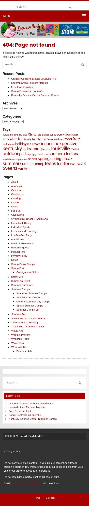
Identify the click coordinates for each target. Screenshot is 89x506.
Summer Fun (18, 314)
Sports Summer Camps (29, 305)
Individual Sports (20, 227)
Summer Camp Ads (22, 285)
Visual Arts (17, 330)
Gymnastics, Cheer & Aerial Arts (29, 218)
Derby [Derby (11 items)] (60, 134)
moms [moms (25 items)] (75, 149)
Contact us (17, 194)
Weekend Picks (20, 338)
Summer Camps (20, 289)
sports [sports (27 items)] (32, 159)
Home (37, 498)
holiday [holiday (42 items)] (20, 144)
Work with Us (18, 347)
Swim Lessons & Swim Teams (28, 318)
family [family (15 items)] (28, 139)
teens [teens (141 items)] (50, 163)
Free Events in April (22, 87)
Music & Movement (22, 243)
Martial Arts (17, 239)
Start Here (17, 276)
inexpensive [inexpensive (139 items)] (65, 143)
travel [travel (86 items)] (81, 163)
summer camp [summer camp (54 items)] (32, 164)
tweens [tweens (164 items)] (10, 168)
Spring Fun (17, 268)
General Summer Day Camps (33, 301)
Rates (14, 259)
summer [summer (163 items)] (11, 163)
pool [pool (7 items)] (46, 154)
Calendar (16, 190)
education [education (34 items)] (10, 139)
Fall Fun (16, 210)
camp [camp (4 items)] (25, 135)
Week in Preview (20, 334)
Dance (15, 202)
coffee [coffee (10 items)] (53, 134)
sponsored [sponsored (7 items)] (22, 159)
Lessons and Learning (23, 231)
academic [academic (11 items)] (8, 134)
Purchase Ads (24, 351)
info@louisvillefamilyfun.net (26, 483)
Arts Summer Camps (28, 297)
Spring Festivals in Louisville (27, 91)
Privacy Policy (19, 255)
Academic (17, 186)
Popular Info (18, 251)
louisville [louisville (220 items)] (60, 148)
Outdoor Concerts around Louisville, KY (33, 78)
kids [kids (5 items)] (24, 150)
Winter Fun (17, 343)
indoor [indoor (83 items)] (47, 143)
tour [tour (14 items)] (72, 164)
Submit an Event (20, 280)
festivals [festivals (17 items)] (59, 139)
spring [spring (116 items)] (44, 158)
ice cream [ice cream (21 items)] (33, 144)
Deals (14, 206)
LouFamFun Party (21, 235)
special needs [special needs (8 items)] (10, 159)
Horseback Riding (21, 223)
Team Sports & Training (24, 322)
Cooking (16, 198)
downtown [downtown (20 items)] (71, 134)
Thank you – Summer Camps (28, 326)
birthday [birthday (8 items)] (18, 135)
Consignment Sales (27, 272)
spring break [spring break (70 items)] (61, 158)
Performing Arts (20, 247)
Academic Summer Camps (31, 293)
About (14, 181)
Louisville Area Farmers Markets (29, 82)
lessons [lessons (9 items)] (46, 149)
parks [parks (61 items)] (24, 154)
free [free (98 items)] (76, 139)
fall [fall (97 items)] (20, 139)
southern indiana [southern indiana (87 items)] (64, 153)
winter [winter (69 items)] (23, 168)
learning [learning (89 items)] (34, 148)
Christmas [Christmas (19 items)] (34, 134)
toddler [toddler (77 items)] (63, 163)
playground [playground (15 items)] (36, 154)
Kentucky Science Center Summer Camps (35, 95)
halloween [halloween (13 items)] (8, 144)
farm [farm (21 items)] (50, 139)
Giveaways (17, 214)
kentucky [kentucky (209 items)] (12, 148)
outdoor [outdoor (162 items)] (10, 153)
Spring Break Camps (23, 264)
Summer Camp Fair (27, 309)
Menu (6, 16)
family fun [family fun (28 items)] (39, 139)
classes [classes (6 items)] (45, 135)
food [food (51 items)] (68, 139)
